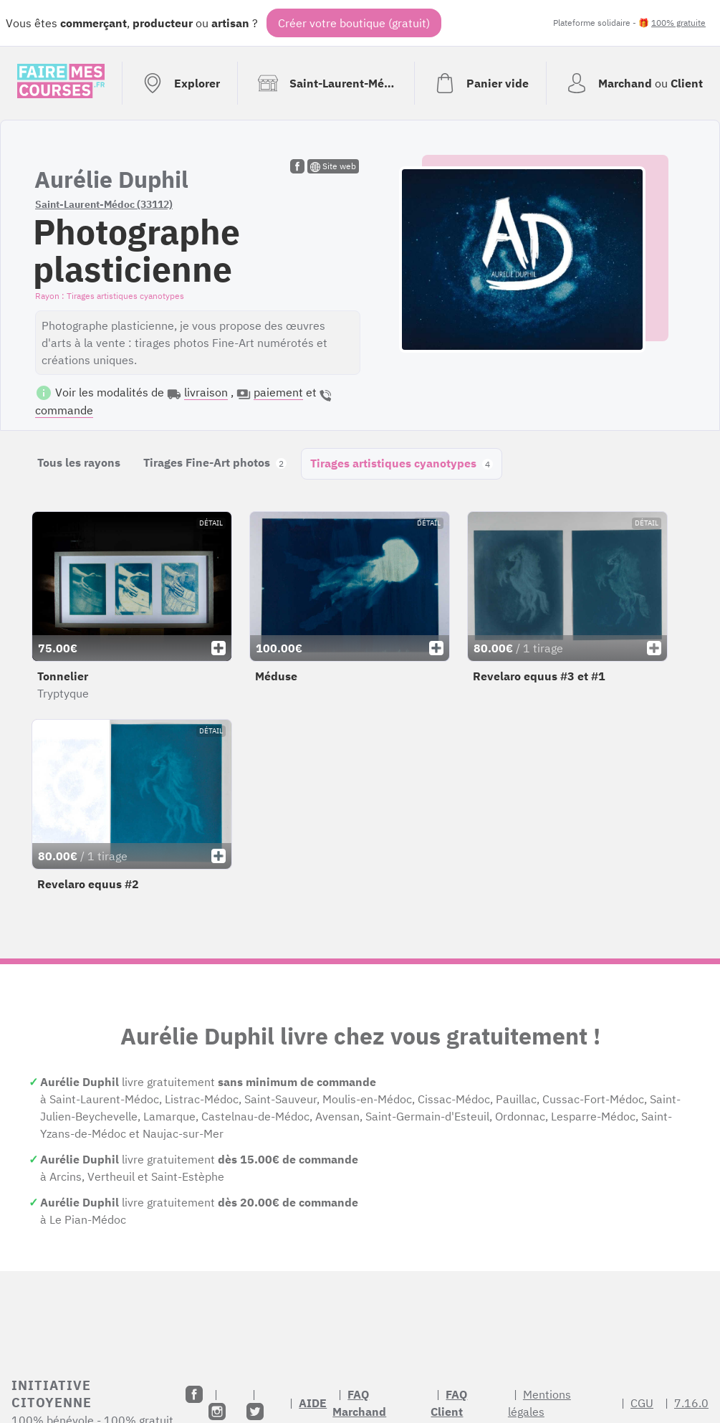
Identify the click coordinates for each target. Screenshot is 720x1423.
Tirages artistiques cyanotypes (401, 463)
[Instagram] (217, 1411)
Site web (333, 166)
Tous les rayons (78, 462)
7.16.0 (691, 1403)
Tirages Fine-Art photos (215, 462)
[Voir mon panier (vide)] (480, 83)
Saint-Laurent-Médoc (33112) (104, 204)
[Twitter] (255, 1411)
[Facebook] (194, 1394)
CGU (641, 1403)
